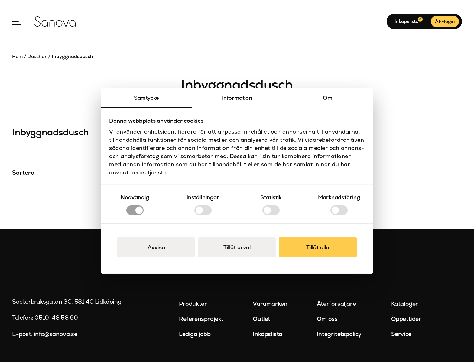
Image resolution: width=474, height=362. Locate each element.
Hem (17, 56)
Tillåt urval (237, 247)
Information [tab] (237, 97)
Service (401, 334)
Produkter (193, 304)
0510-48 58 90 (56, 318)
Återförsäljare (336, 304)
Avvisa (156, 247)
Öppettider (406, 319)
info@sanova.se (55, 334)
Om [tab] (327, 97)
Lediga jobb (195, 334)
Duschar (37, 56)
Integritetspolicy (339, 334)
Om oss (327, 319)
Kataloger (404, 304)
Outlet (261, 319)
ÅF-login (445, 21)
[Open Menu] (17, 21)
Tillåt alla (317, 247)
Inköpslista (267, 334)
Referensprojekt (201, 319)
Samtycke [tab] (146, 97)
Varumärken (270, 304)
